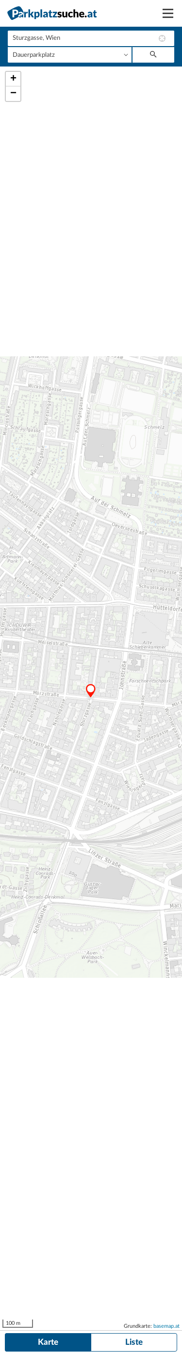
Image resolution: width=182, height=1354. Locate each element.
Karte (48, 1342)
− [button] (13, 93)
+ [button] (13, 79)
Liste (134, 1342)
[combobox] (91, 38)
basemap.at (166, 1326)
